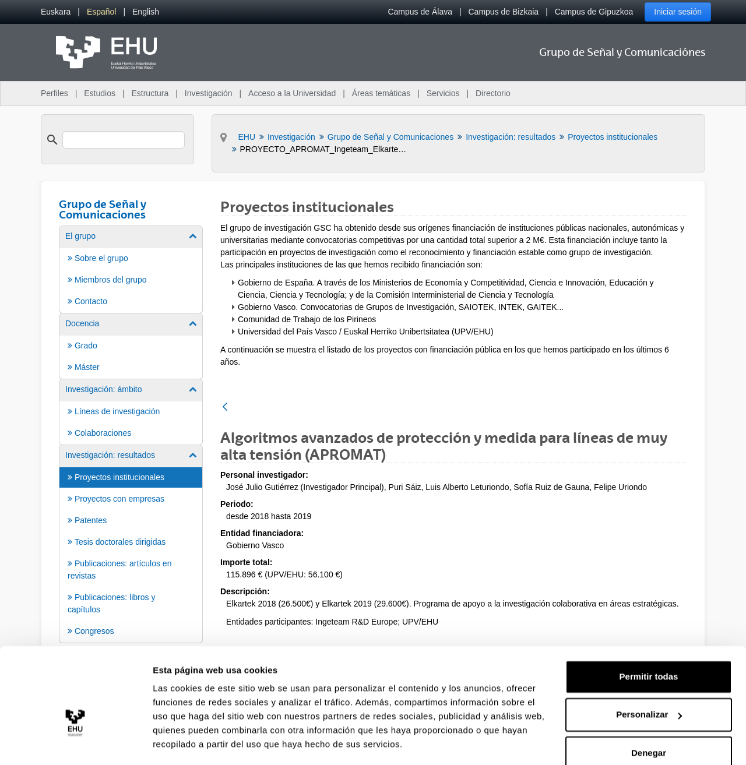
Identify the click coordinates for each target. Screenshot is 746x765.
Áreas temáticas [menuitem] (381, 93)
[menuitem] (55, 12)
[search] (123, 140)
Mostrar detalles (187, 742)
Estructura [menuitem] (149, 93)
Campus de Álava (420, 11)
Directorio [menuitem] (493, 93)
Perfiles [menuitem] (54, 93)
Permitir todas (649, 642)
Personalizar (649, 680)
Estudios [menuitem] (99, 93)
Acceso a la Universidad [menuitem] (292, 93)
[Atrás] (225, 407)
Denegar (648, 719)
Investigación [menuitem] (209, 93)
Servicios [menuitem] (443, 93)
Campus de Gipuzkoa (594, 11)
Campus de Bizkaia (504, 11)
